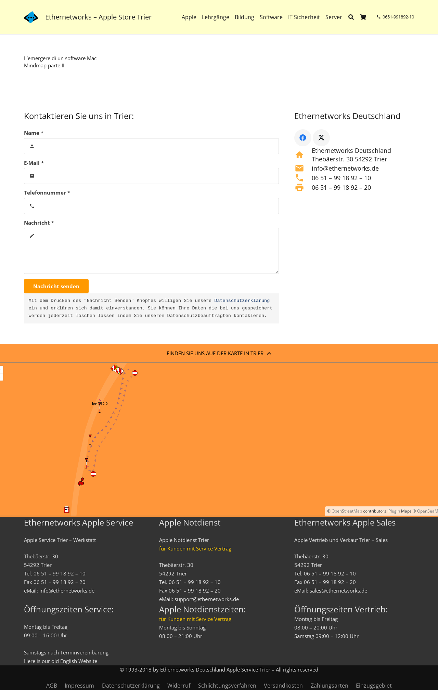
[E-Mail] (151, 176)
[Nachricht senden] (56, 286)
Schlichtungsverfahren (227, 685)
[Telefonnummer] (151, 206)
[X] (321, 137)
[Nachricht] (151, 251)
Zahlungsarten (329, 685)
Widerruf (178, 685)
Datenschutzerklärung (242, 301)
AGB (51, 685)
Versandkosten (283, 685)
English (68, 661)
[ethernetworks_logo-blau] (31, 17)
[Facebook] (302, 137)
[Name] (151, 146)
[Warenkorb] (363, 17)
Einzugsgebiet (374, 685)
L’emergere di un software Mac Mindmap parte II (60, 62)
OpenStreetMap (347, 511)
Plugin (393, 511)
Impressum (79, 685)
